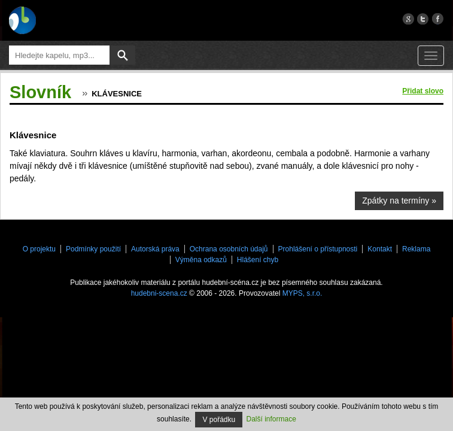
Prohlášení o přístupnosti (318, 249)
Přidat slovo (422, 91)
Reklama (416, 249)
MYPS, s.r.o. (302, 293)
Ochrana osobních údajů (229, 249)
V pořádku (218, 419)
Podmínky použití (93, 249)
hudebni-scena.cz (159, 293)
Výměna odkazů (201, 260)
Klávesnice (117, 93)
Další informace (271, 419)
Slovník (40, 92)
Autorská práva (155, 249)
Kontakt (379, 249)
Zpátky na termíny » (399, 200)
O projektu (39, 249)
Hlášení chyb (257, 260)
